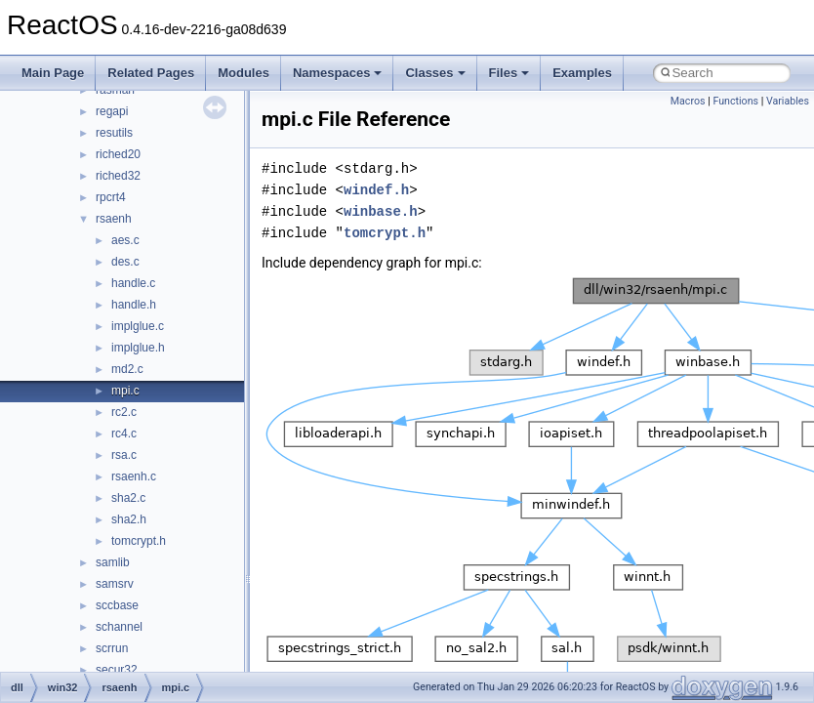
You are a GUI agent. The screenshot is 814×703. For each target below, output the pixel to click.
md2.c (127, 369)
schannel (119, 627)
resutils (114, 133)
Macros (688, 101)
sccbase (117, 605)
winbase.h (381, 211)
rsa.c (124, 455)
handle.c (133, 283)
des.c (125, 262)
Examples (582, 72)
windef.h (376, 190)
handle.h (133, 304)
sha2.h (128, 519)
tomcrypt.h (138, 541)
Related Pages (150, 72)
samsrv (115, 584)
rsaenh (114, 219)
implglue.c (137, 326)
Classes (435, 72)
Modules (243, 72)
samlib (113, 562)
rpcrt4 (111, 197)
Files (509, 72)
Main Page (52, 72)
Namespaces (338, 72)
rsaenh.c (133, 476)
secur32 (117, 670)
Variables (787, 101)
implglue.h (138, 347)
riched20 (118, 154)
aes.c (125, 240)
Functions (735, 101)
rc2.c (124, 412)
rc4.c (124, 433)
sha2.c (128, 498)
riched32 (118, 176)
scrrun (112, 648)
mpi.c (125, 390)
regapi (112, 111)
